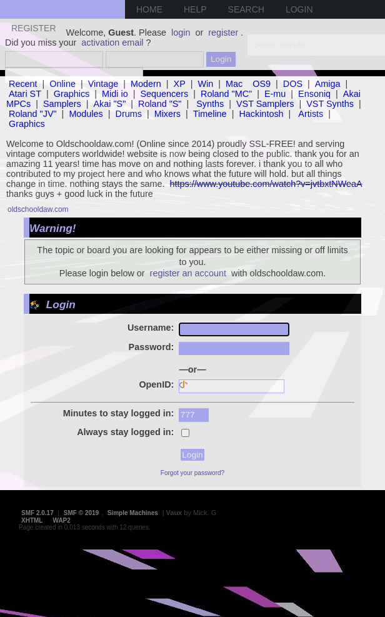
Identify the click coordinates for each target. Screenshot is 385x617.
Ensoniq (314, 94)
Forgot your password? (192, 472)
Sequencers (164, 94)
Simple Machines (133, 512)
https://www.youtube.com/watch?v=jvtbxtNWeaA (266, 184)
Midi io (115, 94)
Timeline (210, 114)
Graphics (72, 94)
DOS (292, 84)
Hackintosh (261, 114)
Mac (234, 84)
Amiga (328, 84)
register (223, 33)
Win (206, 84)
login (180, 33)
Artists (310, 114)
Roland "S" (159, 104)
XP (180, 84)
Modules (85, 114)
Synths (210, 104)
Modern (146, 84)
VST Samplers (265, 104)
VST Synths (330, 104)
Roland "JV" (33, 114)
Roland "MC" (226, 94)
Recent (23, 84)
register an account (188, 273)
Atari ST (25, 94)
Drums (129, 114)
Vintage (103, 84)
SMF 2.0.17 (37, 512)
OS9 (261, 84)
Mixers (167, 114)
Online (62, 84)
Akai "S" (109, 104)
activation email (112, 43)
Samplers (62, 104)
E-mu (275, 94)
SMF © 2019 (81, 512)
